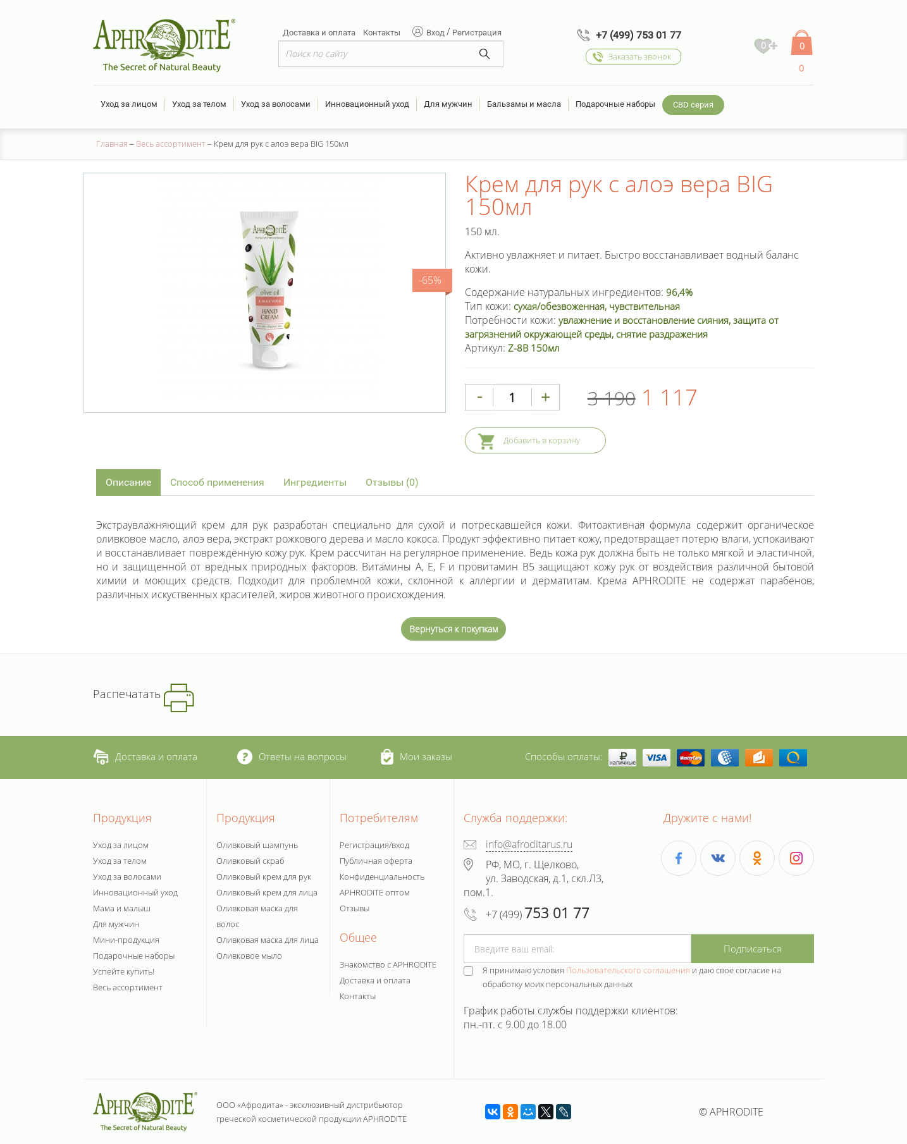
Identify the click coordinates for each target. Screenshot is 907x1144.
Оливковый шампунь (257, 845)
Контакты (381, 32)
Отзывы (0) (392, 482)
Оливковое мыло (249, 955)
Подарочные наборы (615, 104)
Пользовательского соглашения (628, 970)
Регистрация (477, 32)
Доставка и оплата (319, 32)
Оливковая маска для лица (267, 939)
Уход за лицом (129, 104)
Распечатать (143, 693)
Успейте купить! (123, 971)
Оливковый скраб (250, 860)
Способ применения (217, 482)
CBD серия (693, 104)
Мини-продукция (126, 939)
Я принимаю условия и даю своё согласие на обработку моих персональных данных (632, 977)
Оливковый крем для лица (267, 892)
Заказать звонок (639, 56)
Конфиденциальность (382, 876)
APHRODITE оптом (375, 892)
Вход (436, 32)
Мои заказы (416, 757)
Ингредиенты (315, 482)
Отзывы (354, 908)
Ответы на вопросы (292, 757)
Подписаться (753, 948)
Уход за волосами (276, 104)
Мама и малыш (122, 908)
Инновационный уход (367, 104)
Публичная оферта (376, 860)
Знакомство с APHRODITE (388, 964)
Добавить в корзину (541, 440)
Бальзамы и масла (524, 104)
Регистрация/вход (374, 845)
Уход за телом (199, 104)
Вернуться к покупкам (453, 629)
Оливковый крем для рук (263, 876)
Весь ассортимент (128, 987)
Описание (128, 482)
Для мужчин (448, 104)
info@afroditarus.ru (529, 844)
